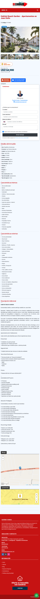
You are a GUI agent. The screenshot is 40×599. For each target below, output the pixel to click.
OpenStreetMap (36, 484)
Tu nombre (5, 109)
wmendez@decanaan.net (20, 102)
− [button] (3, 458)
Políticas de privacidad (8, 573)
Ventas (4, 564)
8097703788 (16, 100)
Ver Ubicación (16, 499)
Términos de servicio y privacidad (21, 137)
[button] (37, 26)
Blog (3, 566)
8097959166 (5, 547)
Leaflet (27, 484)
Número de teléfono (6, 119)
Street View (6, 64)
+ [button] (3, 456)
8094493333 (25, 100)
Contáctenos (5, 571)
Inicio (3, 562)
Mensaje (4, 124)
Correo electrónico (6, 114)
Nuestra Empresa (6, 568)
